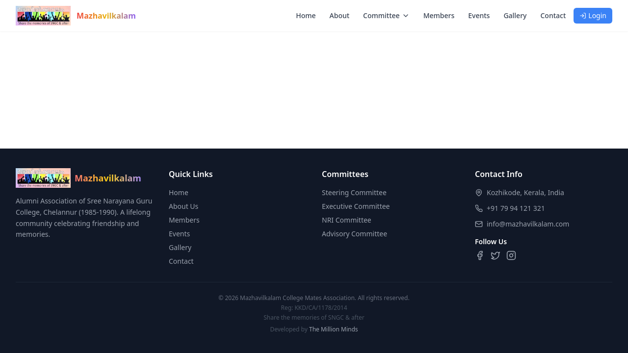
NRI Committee (346, 220)
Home (305, 15)
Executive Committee (356, 206)
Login (592, 15)
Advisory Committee (354, 233)
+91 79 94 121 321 (516, 208)
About (340, 15)
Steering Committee (354, 192)
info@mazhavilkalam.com (528, 223)
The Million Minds (333, 329)
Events (479, 15)
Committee (386, 15)
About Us (183, 206)
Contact (553, 15)
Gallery (514, 15)
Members (439, 15)
